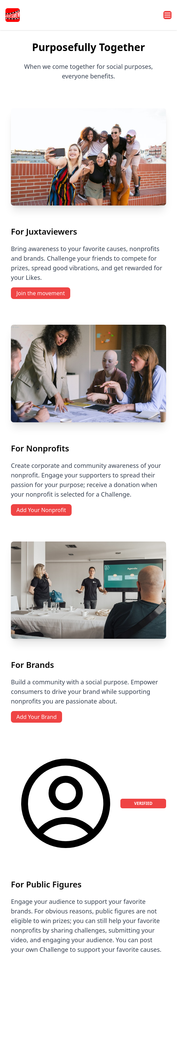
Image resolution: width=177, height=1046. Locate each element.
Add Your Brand (36, 717)
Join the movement (40, 293)
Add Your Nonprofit (41, 510)
